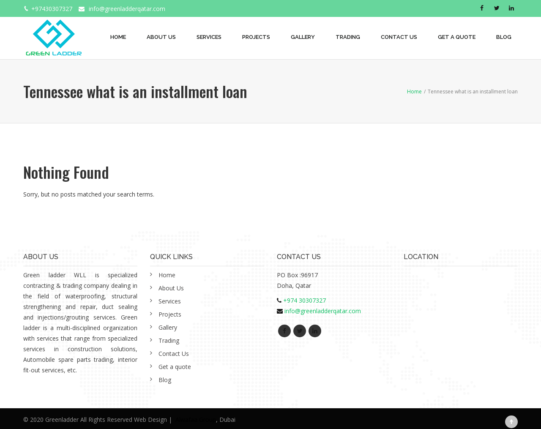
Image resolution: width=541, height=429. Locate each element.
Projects (256, 37)
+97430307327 (51, 9)
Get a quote (456, 37)
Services (209, 37)
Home (118, 37)
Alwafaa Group (195, 419)
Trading (348, 37)
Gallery (303, 37)
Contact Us (399, 37)
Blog (503, 37)
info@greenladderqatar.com (127, 9)
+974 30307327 (304, 300)
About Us (161, 37)
